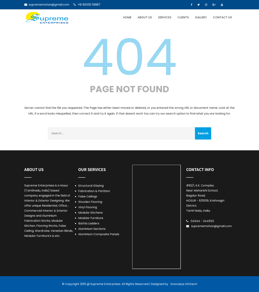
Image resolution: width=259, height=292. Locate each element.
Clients (183, 17)
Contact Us (222, 17)
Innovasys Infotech (183, 284)
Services (164, 17)
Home (127, 17)
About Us (145, 17)
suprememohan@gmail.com (211, 226)
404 (129, 57)
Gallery (201, 17)
